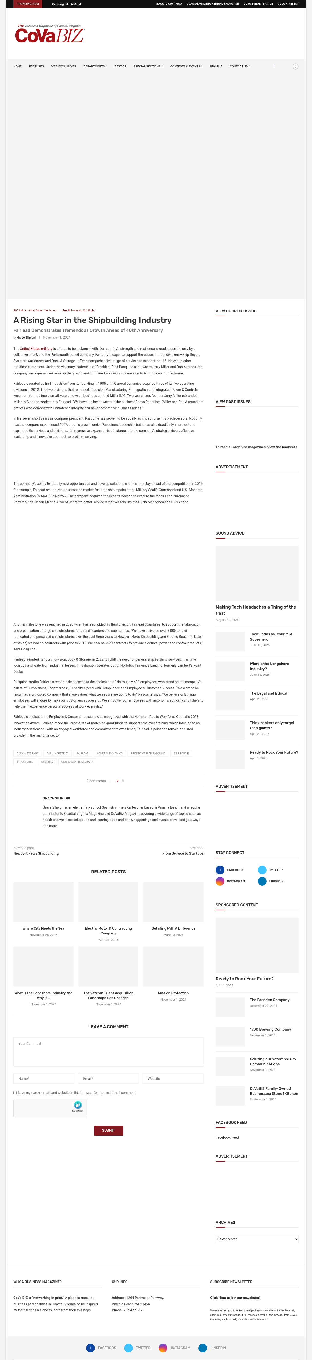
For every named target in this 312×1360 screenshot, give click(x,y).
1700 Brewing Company (270, 1029)
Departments (94, 66)
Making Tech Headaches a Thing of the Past (256, 610)
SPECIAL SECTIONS (147, 66)
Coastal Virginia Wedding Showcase (213, 3)
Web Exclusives (63, 66)
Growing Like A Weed (66, 4)
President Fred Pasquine (148, 753)
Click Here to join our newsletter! (235, 1298)
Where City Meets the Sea (43, 928)
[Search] (287, 66)
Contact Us (239, 66)
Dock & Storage (27, 753)
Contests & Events (185, 66)
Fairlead (83, 753)
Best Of (120, 66)
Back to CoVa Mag (169, 3)
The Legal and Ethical (268, 693)
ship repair (181, 753)
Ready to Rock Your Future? (274, 752)
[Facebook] (273, 66)
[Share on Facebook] (123, 781)
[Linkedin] (278, 881)
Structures (25, 761)
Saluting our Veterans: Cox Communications (273, 1061)
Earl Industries (57, 753)
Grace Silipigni (26, 337)
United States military (36, 349)
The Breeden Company (270, 1000)
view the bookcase (282, 447)
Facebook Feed (227, 1137)
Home (17, 66)
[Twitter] (278, 870)
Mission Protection (173, 993)
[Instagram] (236, 881)
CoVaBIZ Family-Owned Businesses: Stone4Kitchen (274, 1091)
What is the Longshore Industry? (269, 666)
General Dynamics (110, 753)
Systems (47, 761)
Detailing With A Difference (173, 928)
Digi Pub (216, 66)
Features (36, 66)
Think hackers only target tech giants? (272, 725)
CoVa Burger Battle (258, 3)
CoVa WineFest (288, 3)
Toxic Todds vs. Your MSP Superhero (271, 637)
